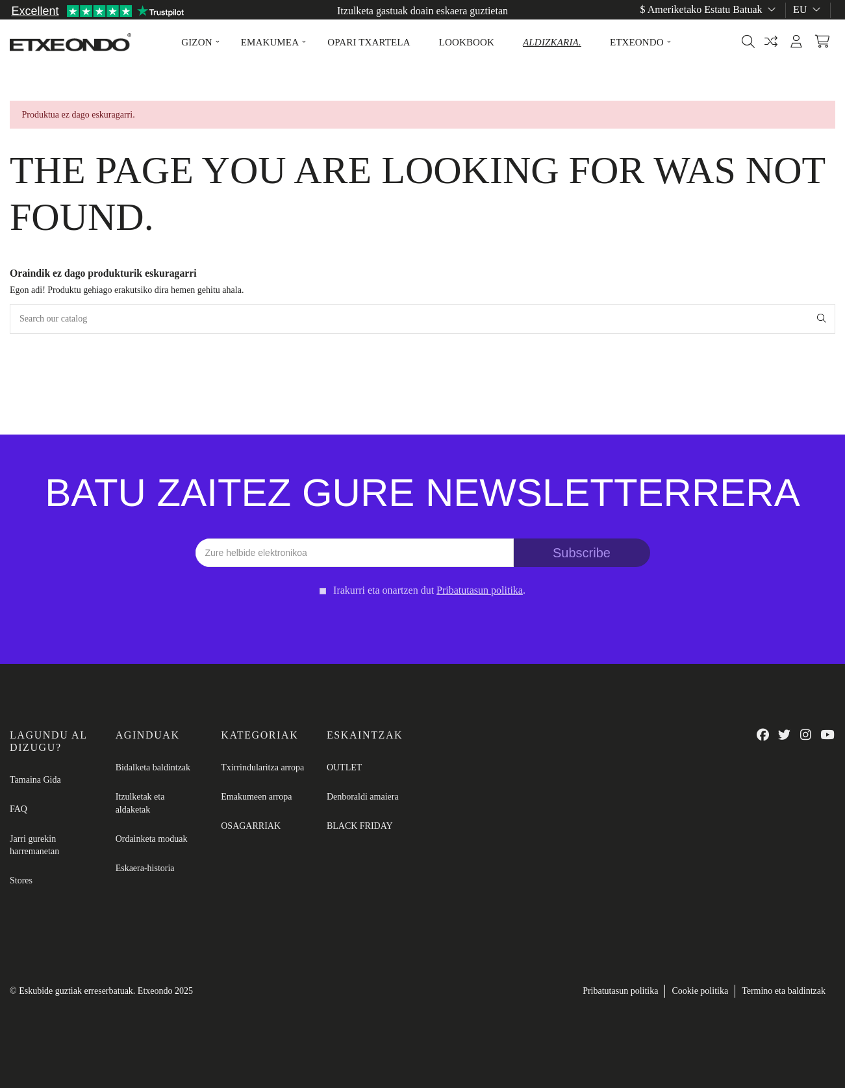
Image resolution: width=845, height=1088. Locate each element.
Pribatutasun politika (620, 991)
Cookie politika (700, 991)
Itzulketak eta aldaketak (140, 803)
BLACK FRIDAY (360, 826)
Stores (21, 880)
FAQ (18, 809)
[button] (196, 42)
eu (808, 9)
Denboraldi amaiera (363, 797)
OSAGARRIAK (251, 826)
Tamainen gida (804, 24)
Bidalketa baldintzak (153, 767)
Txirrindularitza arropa (262, 767)
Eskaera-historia (145, 868)
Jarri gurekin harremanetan (34, 845)
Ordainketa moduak (152, 839)
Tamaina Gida (35, 780)
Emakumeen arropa (256, 797)
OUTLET (344, 767)
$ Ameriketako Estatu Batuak (709, 9)
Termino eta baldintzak (784, 991)
